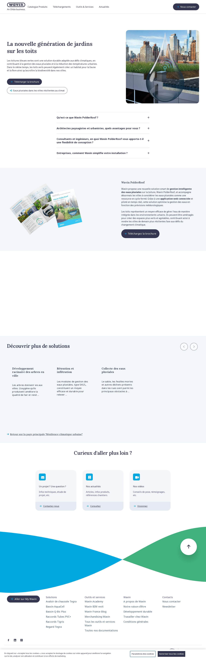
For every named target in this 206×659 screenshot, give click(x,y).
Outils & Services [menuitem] (84, 6)
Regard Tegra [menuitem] (54, 626)
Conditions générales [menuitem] (135, 621)
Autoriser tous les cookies (171, 654)
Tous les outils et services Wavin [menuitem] (100, 623)
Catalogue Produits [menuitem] (37, 6)
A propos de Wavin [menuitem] (134, 601)
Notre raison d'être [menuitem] (134, 606)
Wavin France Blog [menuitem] (95, 611)
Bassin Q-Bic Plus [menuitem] (56, 611)
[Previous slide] (184, 346)
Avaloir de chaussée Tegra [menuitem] (61, 601)
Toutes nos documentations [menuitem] (101, 630)
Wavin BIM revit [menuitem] (94, 606)
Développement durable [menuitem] (137, 611)
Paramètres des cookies (143, 654)
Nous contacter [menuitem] (171, 601)
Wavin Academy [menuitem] (94, 601)
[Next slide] (194, 346)
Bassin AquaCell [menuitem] (55, 606)
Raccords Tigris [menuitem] (55, 621)
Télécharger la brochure (24, 81)
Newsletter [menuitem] (168, 606)
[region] (103, 654)
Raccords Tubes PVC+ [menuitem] (58, 616)
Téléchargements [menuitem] (62, 6)
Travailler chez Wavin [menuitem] (135, 616)
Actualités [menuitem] (104, 6)
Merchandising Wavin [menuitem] (97, 616)
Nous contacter (186, 6)
